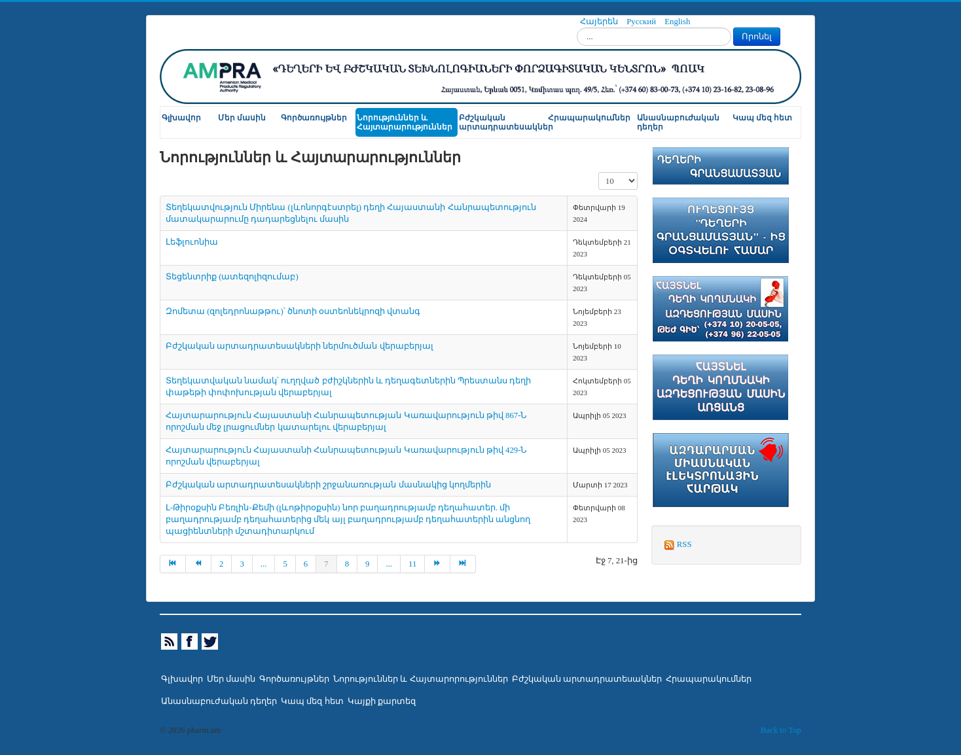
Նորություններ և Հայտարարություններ (404, 122)
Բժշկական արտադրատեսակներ (503, 122)
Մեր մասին (242, 117)
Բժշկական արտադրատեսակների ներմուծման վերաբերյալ (299, 346)
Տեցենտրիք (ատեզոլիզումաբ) (232, 276)
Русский (642, 21)
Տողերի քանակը (598, 172)
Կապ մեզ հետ (762, 117)
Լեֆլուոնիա (192, 242)
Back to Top (781, 730)
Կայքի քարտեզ (382, 701)
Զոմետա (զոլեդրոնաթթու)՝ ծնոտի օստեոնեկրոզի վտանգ (293, 311)
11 (412, 564)
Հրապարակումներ (589, 117)
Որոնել (757, 36)
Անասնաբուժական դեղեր (678, 122)
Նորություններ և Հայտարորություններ (420, 679)
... (264, 564)
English (677, 21)
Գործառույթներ (314, 117)
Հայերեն (600, 21)
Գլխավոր (181, 117)
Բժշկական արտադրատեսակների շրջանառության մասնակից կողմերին (328, 484)
